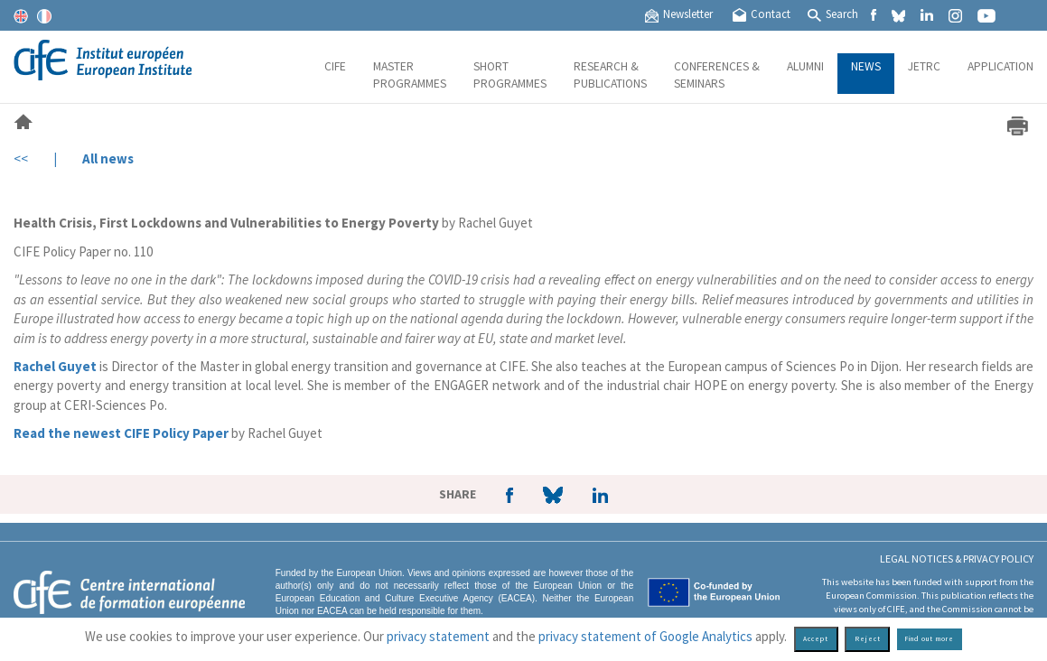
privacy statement (438, 636)
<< (21, 158)
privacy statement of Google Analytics (645, 636)
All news (108, 158)
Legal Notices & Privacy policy (956, 558)
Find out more (929, 639)
